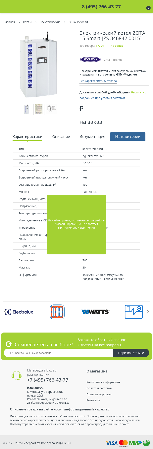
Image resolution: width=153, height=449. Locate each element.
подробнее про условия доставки (102, 98)
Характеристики (27, 136)
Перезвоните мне (131, 353)
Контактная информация (103, 382)
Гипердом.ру (31, 443)
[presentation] (5, 311)
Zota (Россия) (100, 60)
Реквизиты (93, 400)
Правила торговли (99, 394)
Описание (61, 136)
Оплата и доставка (99, 388)
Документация (92, 136)
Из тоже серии (127, 136)
